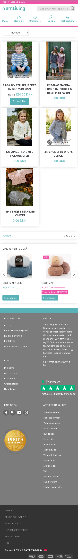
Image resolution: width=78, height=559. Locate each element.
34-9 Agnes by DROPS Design (58, 154)
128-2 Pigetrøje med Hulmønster (19, 154)
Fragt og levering (13, 335)
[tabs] (67, 19)
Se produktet (10, 297)
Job (7, 542)
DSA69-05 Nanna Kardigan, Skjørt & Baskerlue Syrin (58, 89)
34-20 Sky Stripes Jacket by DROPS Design (19, 87)
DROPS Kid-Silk (12, 282)
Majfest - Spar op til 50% (13, 1)
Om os (7, 325)
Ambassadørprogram (15, 346)
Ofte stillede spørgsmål (16, 330)
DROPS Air (48, 282)
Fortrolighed (13, 536)
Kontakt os (9, 340)
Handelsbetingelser (16, 529)
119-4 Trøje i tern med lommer (19, 213)
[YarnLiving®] (14, 8)
